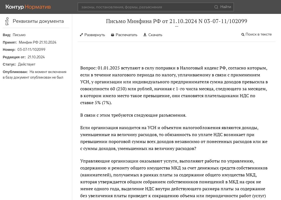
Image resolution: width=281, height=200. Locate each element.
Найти (222, 7)
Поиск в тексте (259, 34)
